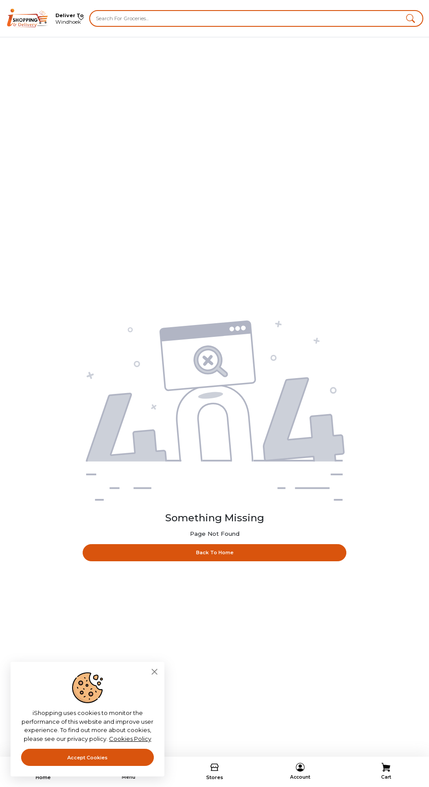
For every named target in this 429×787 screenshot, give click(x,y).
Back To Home (214, 552)
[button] (411, 18)
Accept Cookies (87, 758)
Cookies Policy (130, 738)
